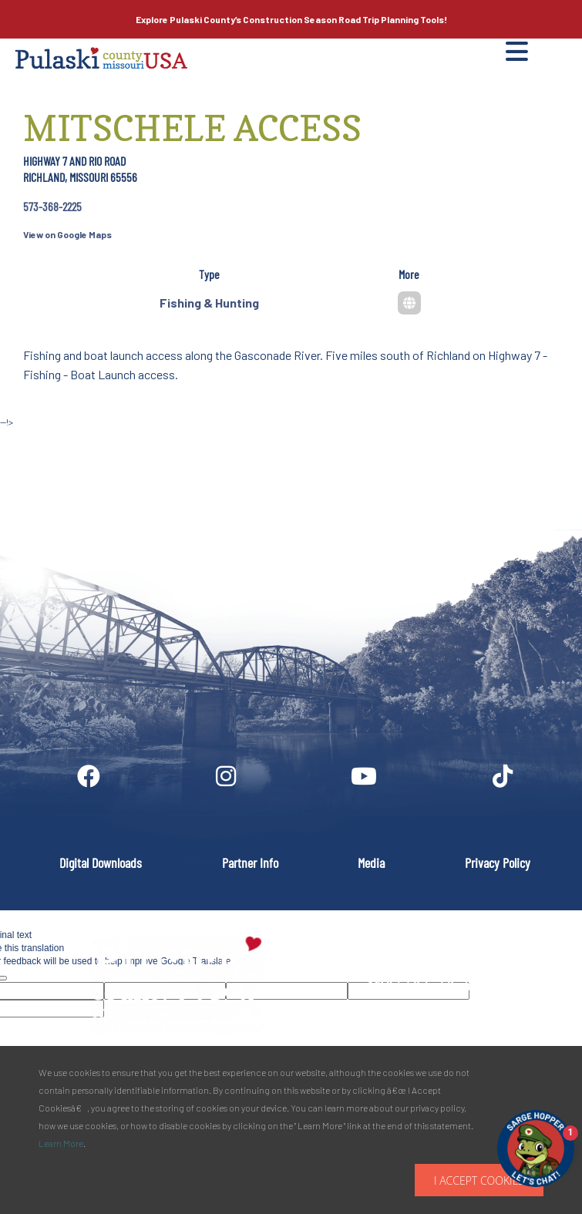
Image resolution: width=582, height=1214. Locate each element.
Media (371, 862)
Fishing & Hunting (209, 302)
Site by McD (29, 437)
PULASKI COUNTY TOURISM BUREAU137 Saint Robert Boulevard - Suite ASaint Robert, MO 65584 (452, 985)
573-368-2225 (52, 206)
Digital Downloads (100, 862)
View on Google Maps (67, 234)
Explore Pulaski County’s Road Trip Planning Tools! (291, 19)
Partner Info (250, 862)
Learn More (61, 1143)
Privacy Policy (497, 862)
